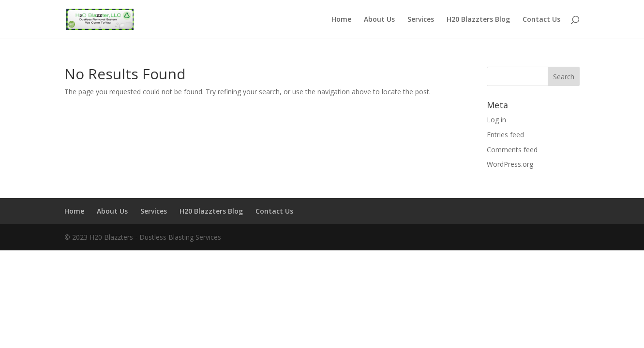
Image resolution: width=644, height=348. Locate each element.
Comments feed (512, 149)
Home (341, 20)
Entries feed (505, 134)
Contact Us (541, 20)
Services (420, 20)
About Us (379, 20)
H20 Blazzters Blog (478, 20)
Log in (496, 119)
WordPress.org (510, 164)
